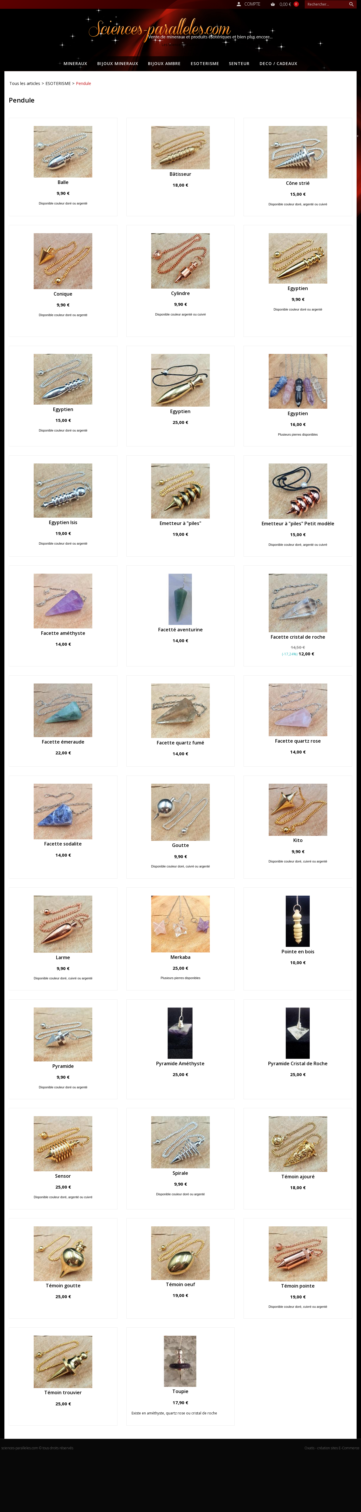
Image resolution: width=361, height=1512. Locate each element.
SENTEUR (239, 63)
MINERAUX (75, 63)
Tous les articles (24, 83)
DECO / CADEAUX (278, 63)
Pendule (83, 83)
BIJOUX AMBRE (164, 63)
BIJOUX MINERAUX (117, 63)
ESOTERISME (205, 63)
